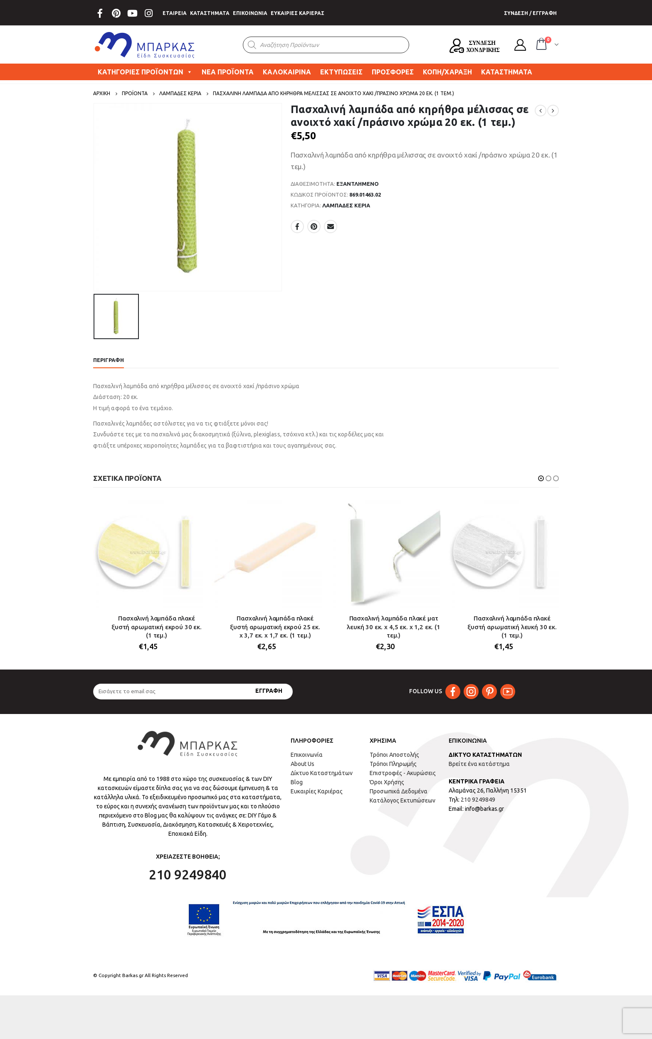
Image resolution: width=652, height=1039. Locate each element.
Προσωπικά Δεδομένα (398, 791)
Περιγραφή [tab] (108, 360)
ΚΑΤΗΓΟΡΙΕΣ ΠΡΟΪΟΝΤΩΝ (145, 72)
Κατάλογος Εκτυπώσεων (402, 800)
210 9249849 (478, 799)
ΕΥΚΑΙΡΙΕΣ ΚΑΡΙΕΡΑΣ (297, 13)
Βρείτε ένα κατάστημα (479, 764)
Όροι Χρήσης (387, 782)
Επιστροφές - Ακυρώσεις (403, 773)
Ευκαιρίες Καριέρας (317, 791)
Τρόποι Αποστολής (394, 754)
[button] (541, 478)
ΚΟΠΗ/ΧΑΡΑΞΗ (447, 72)
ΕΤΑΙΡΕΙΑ (175, 13)
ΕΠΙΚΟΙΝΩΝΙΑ (250, 13)
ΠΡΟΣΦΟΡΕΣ (393, 72)
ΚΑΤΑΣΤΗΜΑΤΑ (210, 13)
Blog (297, 782)
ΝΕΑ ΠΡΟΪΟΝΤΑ (228, 72)
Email (330, 226)
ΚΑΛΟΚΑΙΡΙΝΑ (287, 72)
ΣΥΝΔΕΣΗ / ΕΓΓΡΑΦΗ (530, 13)
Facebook (297, 226)
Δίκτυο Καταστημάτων (322, 773)
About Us (302, 764)
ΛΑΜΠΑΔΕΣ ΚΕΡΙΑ (346, 205)
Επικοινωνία (307, 754)
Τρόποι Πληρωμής (393, 764)
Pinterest (314, 226)
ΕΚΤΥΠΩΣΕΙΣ (341, 72)
